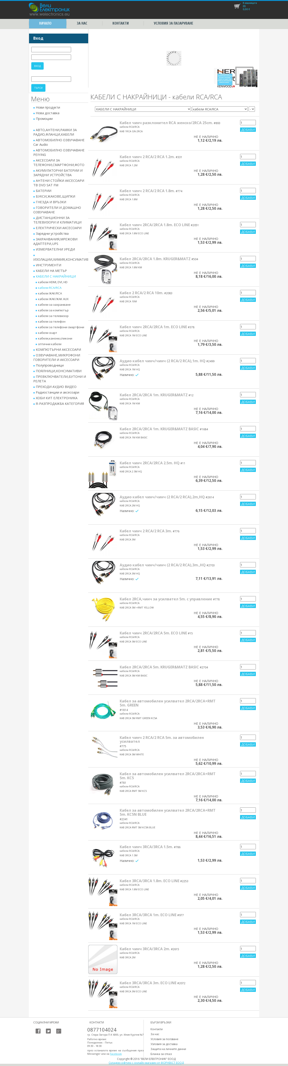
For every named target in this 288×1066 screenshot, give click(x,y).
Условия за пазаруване (173, 23)
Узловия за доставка (164, 1044)
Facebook (116, 1053)
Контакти (120, 23)
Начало (45, 23)
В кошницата (250, 3)
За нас (82, 23)
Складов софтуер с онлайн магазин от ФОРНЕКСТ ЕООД (146, 1063)
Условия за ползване (164, 1039)
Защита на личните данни (168, 1049)
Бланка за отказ (161, 1054)
